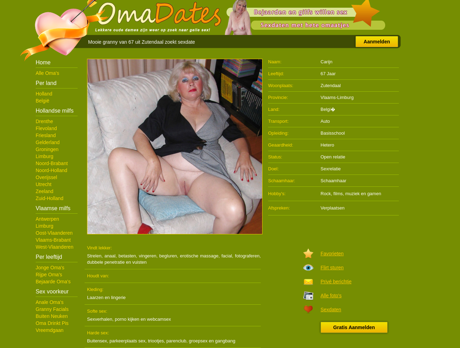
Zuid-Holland (49, 198)
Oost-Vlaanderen (54, 233)
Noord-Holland (51, 170)
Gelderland (48, 142)
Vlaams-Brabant (53, 240)
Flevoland (46, 128)
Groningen (47, 149)
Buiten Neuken (52, 316)
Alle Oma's (47, 73)
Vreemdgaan (50, 330)
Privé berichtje (336, 281)
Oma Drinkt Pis (52, 323)
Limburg (44, 156)
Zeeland (44, 191)
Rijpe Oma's (49, 274)
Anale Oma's (50, 302)
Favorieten (332, 253)
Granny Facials (52, 309)
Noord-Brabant (52, 163)
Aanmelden (377, 41)
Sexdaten (331, 309)
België (42, 101)
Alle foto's (331, 295)
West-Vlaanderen (54, 247)
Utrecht (43, 184)
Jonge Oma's (50, 267)
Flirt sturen (332, 267)
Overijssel (46, 177)
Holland (44, 94)
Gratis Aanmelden (354, 327)
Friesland (46, 135)
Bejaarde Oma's (53, 281)
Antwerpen (47, 219)
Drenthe (44, 121)
